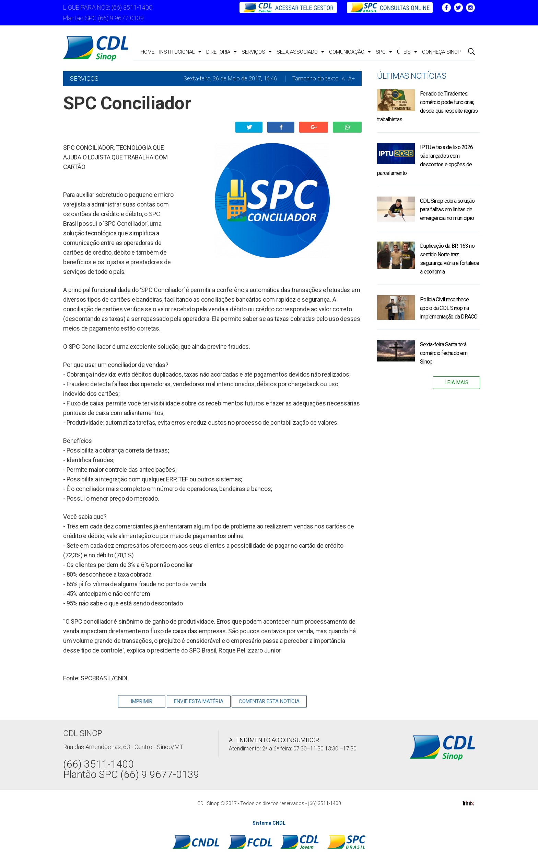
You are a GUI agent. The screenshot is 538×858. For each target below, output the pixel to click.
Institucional (180, 52)
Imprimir (141, 701)
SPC (384, 52)
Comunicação (350, 52)
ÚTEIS (407, 52)
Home (147, 52)
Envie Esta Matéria (198, 701)
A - (344, 78)
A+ (351, 78)
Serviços (257, 52)
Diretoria (221, 52)
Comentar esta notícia (269, 701)
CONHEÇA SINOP (441, 52)
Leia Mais (456, 382)
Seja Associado (300, 52)
